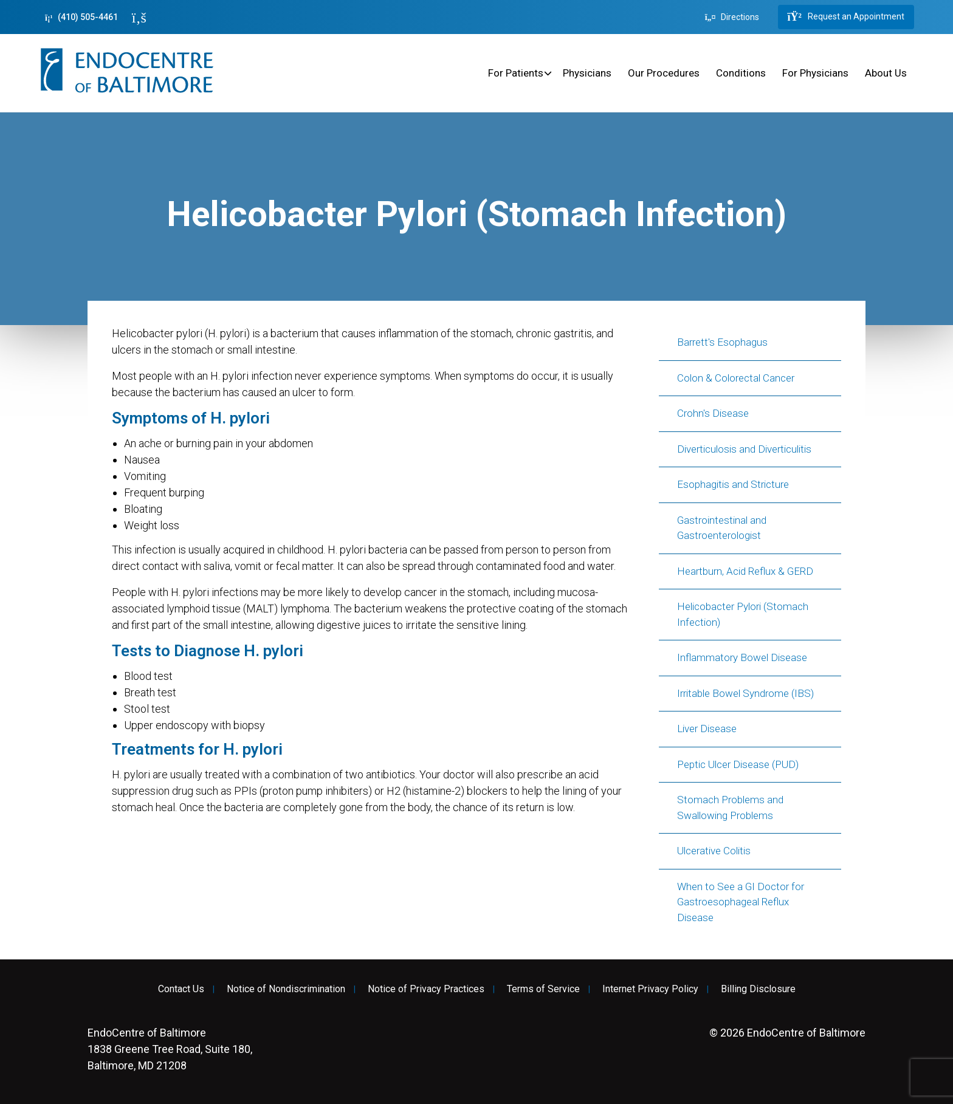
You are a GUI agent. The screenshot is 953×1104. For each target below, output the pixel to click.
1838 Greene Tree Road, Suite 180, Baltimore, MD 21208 (170, 1049)
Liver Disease (707, 728)
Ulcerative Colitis (714, 851)
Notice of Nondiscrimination (286, 989)
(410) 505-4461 (81, 17)
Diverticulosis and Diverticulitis (744, 449)
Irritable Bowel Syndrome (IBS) (745, 693)
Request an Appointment (846, 17)
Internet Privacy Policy (650, 989)
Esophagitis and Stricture (733, 484)
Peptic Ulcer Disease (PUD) (738, 764)
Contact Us (181, 989)
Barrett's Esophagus (722, 342)
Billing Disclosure (758, 989)
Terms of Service (543, 989)
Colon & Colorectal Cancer (735, 378)
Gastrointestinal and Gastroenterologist (721, 528)
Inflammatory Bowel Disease (742, 657)
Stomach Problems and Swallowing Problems (730, 807)
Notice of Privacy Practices (426, 989)
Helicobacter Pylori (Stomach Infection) (742, 614)
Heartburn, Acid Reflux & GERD (745, 571)
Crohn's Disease (713, 413)
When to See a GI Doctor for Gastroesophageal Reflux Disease (740, 902)
